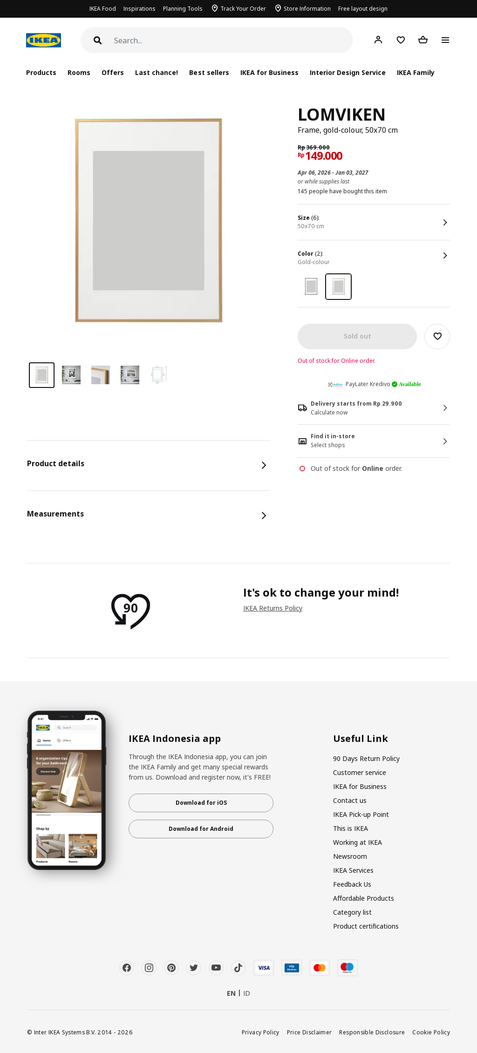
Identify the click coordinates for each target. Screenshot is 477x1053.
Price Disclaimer (309, 1032)
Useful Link (360, 738)
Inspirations (139, 9)
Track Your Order (243, 9)
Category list (352, 912)
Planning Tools (183, 9)
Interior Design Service (348, 72)
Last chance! (156, 72)
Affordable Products (363, 898)
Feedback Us (352, 884)
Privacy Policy (260, 1032)
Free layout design (363, 9)
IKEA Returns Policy (272, 608)
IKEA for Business (269, 72)
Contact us (350, 800)
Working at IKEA (357, 842)
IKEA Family (416, 72)
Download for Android (201, 829)
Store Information (307, 9)
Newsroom (350, 856)
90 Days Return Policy (366, 758)
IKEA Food (102, 9)
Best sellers (209, 72)
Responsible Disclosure (372, 1032)
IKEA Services (353, 870)
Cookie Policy (431, 1032)
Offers (113, 72)
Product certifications (366, 926)
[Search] (233, 40)
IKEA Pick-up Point (361, 814)
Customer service (359, 772)
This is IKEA (350, 828)
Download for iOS (201, 803)
